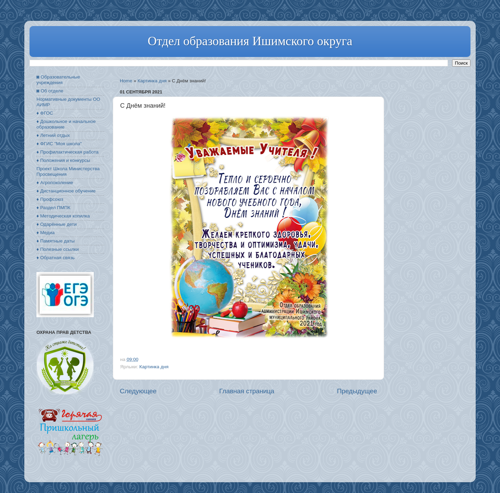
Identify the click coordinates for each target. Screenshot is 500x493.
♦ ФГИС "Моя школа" (59, 143)
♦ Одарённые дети (56, 224)
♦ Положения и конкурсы (63, 160)
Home (126, 80)
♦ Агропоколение (54, 182)
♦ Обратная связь (55, 257)
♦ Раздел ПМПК (53, 207)
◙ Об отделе (49, 90)
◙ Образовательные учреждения (58, 79)
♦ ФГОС (44, 113)
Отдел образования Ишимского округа (250, 41)
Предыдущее (357, 391)
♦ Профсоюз (49, 199)
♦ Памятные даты (55, 241)
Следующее (138, 391)
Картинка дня (152, 80)
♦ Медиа (45, 232)
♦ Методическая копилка (63, 216)
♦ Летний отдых (53, 135)
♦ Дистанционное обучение (65, 191)
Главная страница (246, 391)
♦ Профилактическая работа (67, 152)
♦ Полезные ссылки (57, 249)
